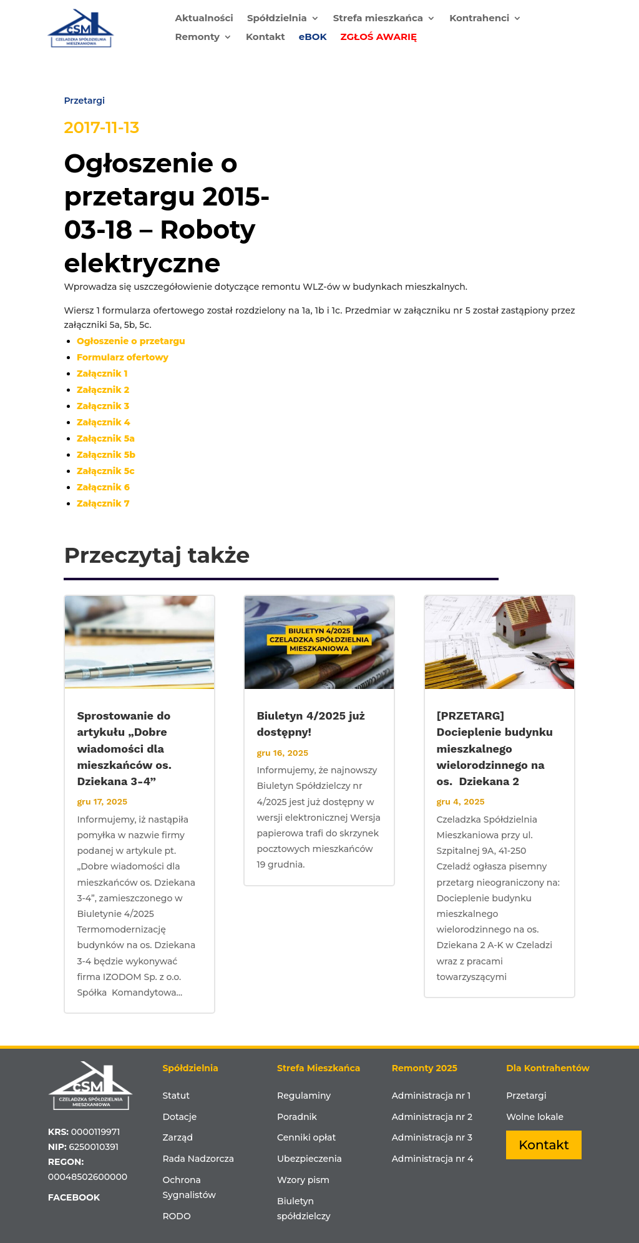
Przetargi (84, 100)
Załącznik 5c (106, 471)
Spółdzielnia (277, 19)
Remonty (197, 37)
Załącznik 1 (102, 373)
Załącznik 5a (106, 438)
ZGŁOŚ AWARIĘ (379, 37)
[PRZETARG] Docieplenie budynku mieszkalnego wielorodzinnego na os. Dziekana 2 (495, 748)
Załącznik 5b (106, 454)
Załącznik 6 (103, 487)
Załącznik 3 (103, 406)
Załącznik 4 (103, 422)
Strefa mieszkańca (378, 19)
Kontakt (265, 37)
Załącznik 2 (103, 389)
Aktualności (204, 19)
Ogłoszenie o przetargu (131, 341)
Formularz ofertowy (122, 357)
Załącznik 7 (103, 503)
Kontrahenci (479, 19)
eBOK (313, 37)
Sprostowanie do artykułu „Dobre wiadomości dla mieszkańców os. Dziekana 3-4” (124, 748)
